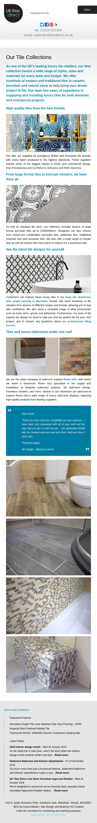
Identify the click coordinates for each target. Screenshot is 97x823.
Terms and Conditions (16, 709)
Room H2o (70, 379)
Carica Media (31, 806)
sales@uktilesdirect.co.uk (53, 35)
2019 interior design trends (24, 747)
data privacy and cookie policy (48, 814)
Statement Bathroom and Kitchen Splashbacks (36, 761)
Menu (87, 9)
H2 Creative (77, 806)
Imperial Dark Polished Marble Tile (29, 728)
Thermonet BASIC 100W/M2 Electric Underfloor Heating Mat (44, 732)
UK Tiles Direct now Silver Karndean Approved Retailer (41, 779)
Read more (61, 754)
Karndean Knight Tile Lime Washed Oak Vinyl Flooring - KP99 (45, 724)
